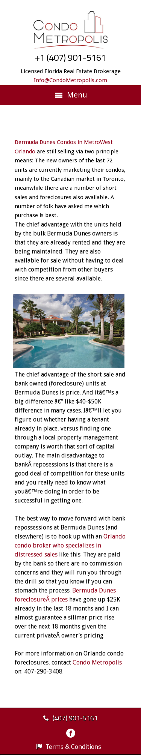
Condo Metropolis (97, 662)
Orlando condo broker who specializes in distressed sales (70, 545)
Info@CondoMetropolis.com (70, 80)
